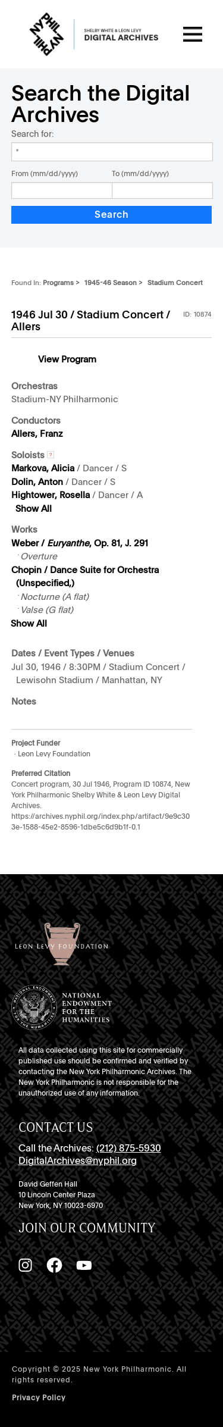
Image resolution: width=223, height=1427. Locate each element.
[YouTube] (83, 1265)
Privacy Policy (38, 1398)
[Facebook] (54, 1265)
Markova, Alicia (42, 468)
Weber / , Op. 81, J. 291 (79, 543)
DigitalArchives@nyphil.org (77, 1160)
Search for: (32, 134)
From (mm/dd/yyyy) (44, 174)
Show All (33, 508)
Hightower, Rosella (50, 495)
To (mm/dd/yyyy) (140, 174)
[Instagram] (24, 1265)
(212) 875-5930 (128, 1148)
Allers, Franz (36, 433)
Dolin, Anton (37, 482)
